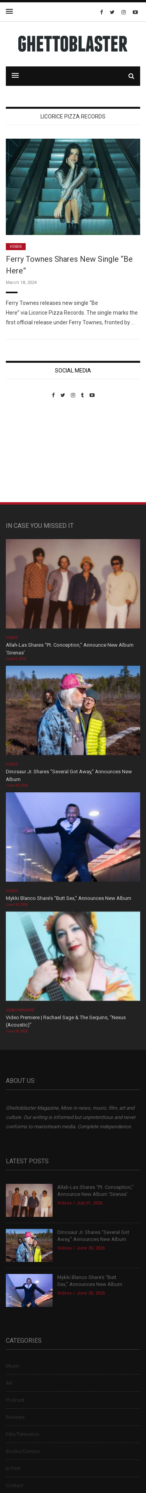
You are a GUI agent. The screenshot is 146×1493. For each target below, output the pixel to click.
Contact (14, 1485)
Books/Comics (23, 1451)
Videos (16, 247)
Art (9, 1383)
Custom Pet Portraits (28, 451)
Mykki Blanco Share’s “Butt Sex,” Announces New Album (68, 898)
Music (12, 1366)
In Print (13, 1468)
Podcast (15, 1400)
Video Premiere (20, 1010)
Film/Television (22, 1434)
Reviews (15, 1417)
